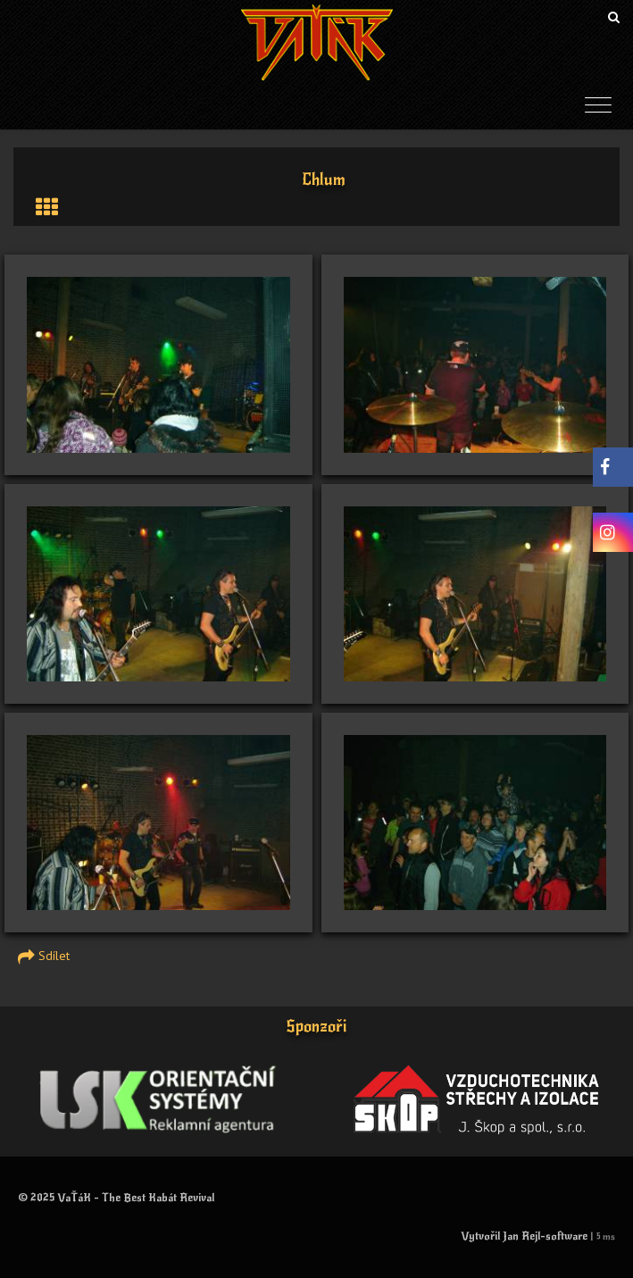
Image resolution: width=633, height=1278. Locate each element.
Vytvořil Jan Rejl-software (524, 1236)
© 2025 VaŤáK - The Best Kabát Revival (116, 1197)
